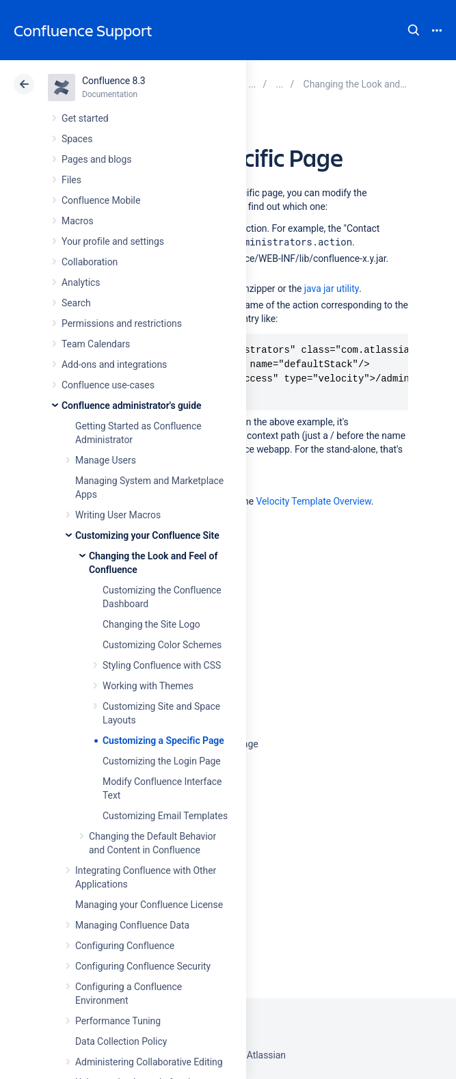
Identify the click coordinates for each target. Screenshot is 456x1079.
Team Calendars (96, 343)
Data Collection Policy (121, 1041)
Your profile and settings (113, 241)
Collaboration (90, 261)
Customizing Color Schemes (162, 644)
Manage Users (105, 460)
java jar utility (331, 288)
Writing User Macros (118, 514)
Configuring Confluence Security (143, 966)
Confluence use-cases (108, 384)
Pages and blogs (96, 159)
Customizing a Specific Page (163, 740)
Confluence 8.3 (114, 80)
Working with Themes (148, 685)
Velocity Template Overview (313, 501)
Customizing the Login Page (162, 761)
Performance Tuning (118, 1020)
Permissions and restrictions (122, 323)
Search (414, 30)
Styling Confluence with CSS (162, 665)
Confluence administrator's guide (131, 405)
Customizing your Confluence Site (147, 535)
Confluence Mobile (101, 200)
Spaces (77, 138)
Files (71, 179)
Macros (78, 220)
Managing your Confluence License (149, 904)
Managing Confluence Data (132, 925)
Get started (85, 118)
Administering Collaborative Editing (149, 1061)
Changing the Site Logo (151, 624)
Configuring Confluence (124, 945)
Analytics (81, 282)
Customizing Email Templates (165, 815)
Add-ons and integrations (114, 364)
